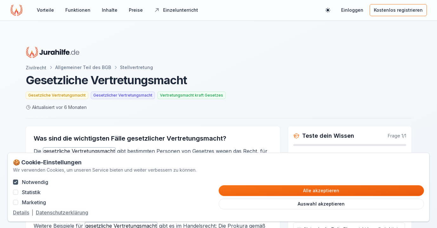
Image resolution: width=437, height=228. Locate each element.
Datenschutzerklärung (62, 212)
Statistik (31, 192)
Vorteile (45, 10)
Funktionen (77, 10)
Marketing (34, 202)
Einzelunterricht (176, 10)
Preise (136, 10)
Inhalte (109, 10)
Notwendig (35, 182)
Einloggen (352, 10)
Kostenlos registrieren (398, 10)
